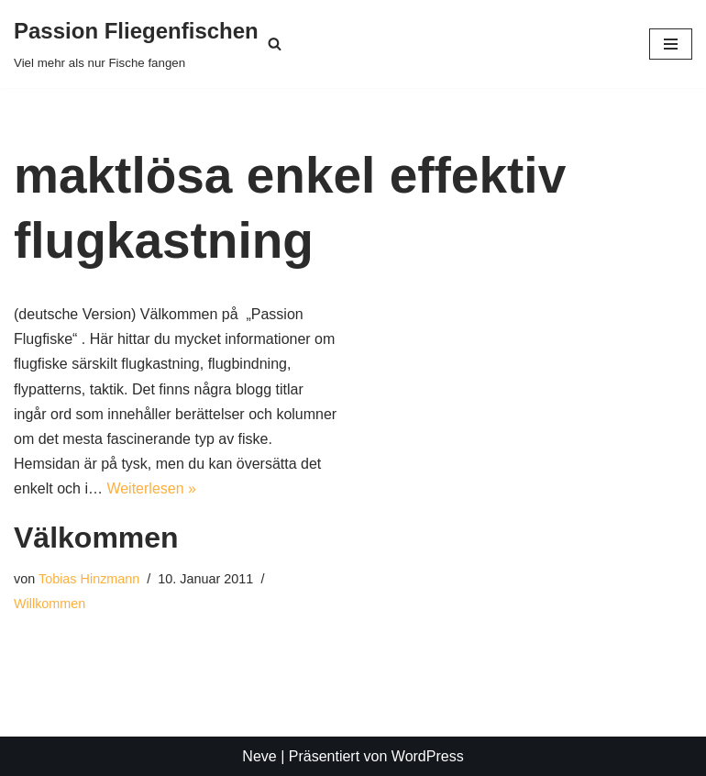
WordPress (428, 756)
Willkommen (49, 603)
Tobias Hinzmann (89, 578)
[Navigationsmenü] (670, 44)
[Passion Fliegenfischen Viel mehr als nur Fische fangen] (136, 44)
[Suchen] (274, 43)
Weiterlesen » (151, 488)
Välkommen (96, 537)
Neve (259, 756)
